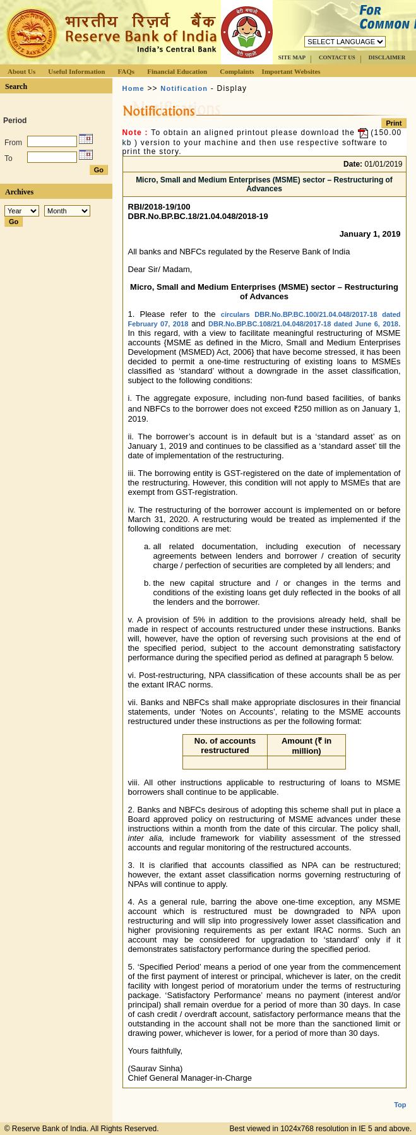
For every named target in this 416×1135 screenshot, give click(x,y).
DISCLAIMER (387, 57)
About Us (21, 71)
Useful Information (76, 71)
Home (133, 88)
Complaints (237, 71)
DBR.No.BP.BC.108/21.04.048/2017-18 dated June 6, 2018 (303, 324)
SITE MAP (292, 57)
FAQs (125, 71)
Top (400, 1094)
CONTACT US (337, 57)
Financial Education (177, 71)
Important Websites (291, 71)
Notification (184, 88)
